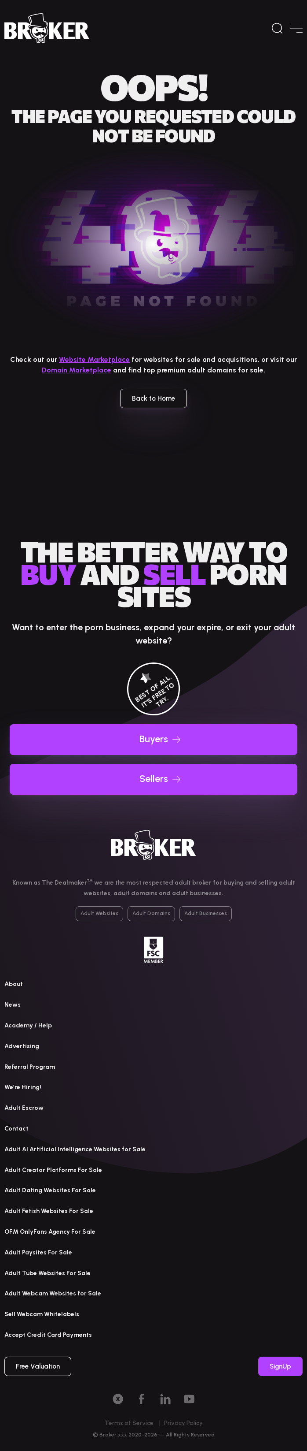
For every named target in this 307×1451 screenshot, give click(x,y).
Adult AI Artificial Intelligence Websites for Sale (75, 1149)
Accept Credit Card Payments (48, 1335)
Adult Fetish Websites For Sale (48, 1211)
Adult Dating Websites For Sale (50, 1190)
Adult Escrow (24, 1108)
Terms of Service (129, 1423)
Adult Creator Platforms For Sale (53, 1170)
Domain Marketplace (76, 370)
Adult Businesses (205, 913)
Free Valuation (38, 1366)
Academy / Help (28, 1025)
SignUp (280, 1366)
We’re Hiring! (22, 1087)
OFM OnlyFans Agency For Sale (49, 1231)
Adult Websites (99, 913)
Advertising (21, 1046)
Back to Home (153, 398)
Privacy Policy (183, 1423)
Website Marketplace (94, 359)
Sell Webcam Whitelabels (41, 1314)
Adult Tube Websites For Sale (47, 1273)
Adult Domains (151, 913)
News (12, 1004)
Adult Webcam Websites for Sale (52, 1293)
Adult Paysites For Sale (38, 1252)
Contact (16, 1128)
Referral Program (29, 1067)
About (13, 984)
